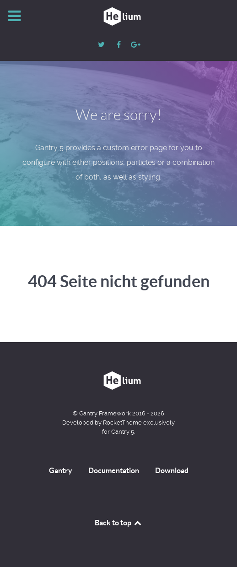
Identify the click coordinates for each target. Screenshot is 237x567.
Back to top (118, 522)
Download (172, 470)
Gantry (60, 470)
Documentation (113, 470)
